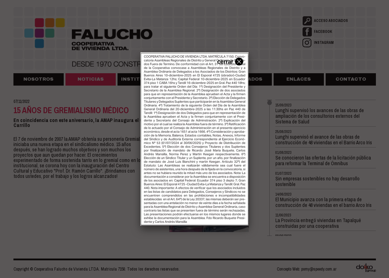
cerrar (229, 61)
